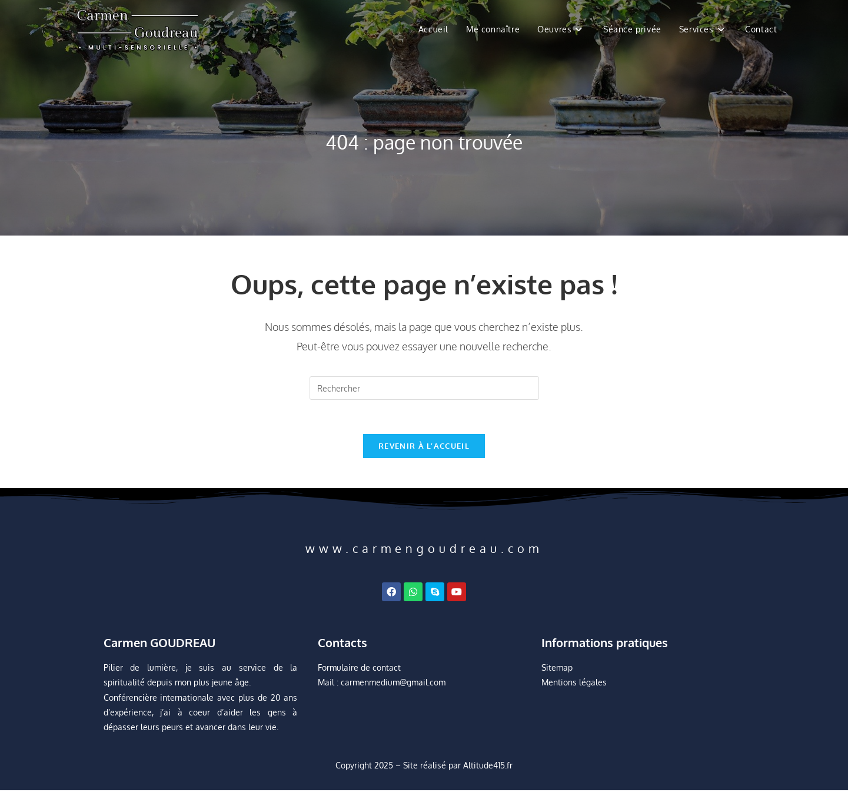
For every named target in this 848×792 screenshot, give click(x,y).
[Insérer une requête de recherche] (424, 388)
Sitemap (557, 669)
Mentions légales (574, 685)
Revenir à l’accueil (424, 447)
